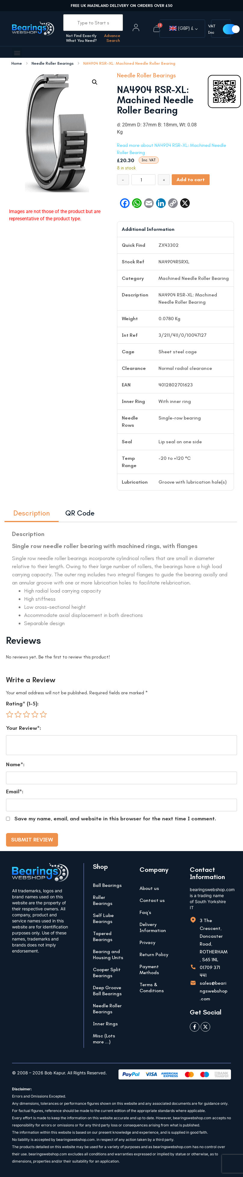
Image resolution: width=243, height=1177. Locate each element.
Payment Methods (149, 969)
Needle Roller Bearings (53, 63)
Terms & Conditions (152, 987)
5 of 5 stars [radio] (43, 714)
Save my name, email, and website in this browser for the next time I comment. (115, 818)
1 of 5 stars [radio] (9, 714)
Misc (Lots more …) (104, 1039)
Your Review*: (23, 728)
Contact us (152, 900)
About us (149, 888)
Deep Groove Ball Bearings (107, 990)
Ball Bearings (107, 885)
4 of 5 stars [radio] (34, 714)
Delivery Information (153, 927)
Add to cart (191, 179)
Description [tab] (31, 513)
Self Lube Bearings (103, 918)
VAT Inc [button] (212, 29)
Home (16, 63)
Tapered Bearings (102, 936)
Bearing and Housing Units (108, 954)
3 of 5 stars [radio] (26, 714)
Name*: (15, 764)
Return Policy (154, 954)
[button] (17, 53)
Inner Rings (105, 1024)
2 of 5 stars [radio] (18, 714)
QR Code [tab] (79, 513)
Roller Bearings (102, 900)
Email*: (14, 791)
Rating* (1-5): (22, 703)
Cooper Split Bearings (107, 972)
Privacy (147, 942)
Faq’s (145, 912)
